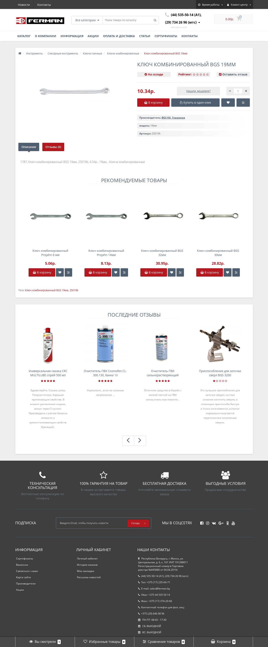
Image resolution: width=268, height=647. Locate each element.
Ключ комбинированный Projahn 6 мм (50, 253)
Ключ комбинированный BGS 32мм (162, 253)
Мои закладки (85, 571)
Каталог (24, 36)
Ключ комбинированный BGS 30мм (218, 253)
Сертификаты (166, 36)
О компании (45, 36)
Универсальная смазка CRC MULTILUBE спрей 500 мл (48, 373)
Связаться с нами (27, 571)
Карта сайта (23, 577)
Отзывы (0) (53, 147)
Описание (28, 147)
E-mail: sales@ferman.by (154, 588)
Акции (93, 36)
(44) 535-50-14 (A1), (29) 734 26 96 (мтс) (163, 576)
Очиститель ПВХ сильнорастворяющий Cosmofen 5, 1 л (163, 373)
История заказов (87, 565)
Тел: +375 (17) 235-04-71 (154, 582)
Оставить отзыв (234, 74)
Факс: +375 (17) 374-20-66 (155, 601)
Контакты (44, 5)
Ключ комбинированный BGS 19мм (46, 290)
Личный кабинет (87, 558)
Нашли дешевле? (198, 91)
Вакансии (22, 565)
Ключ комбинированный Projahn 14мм (106, 253)
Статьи (144, 36)
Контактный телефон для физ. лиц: (161, 607)
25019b (74, 290)
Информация (71, 36)
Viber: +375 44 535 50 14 (154, 595)
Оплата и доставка (119, 36)
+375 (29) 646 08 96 (151, 613)
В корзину (42, 272)
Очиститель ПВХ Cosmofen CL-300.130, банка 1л (105, 373)
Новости (24, 5)
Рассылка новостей (89, 577)
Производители (26, 583)
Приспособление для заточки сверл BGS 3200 (220, 373)
